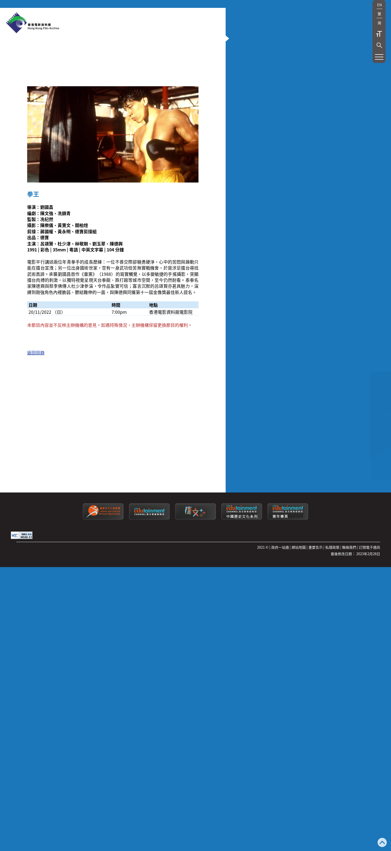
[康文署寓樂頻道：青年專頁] (287, 744)
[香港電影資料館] (32, 23)
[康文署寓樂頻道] (149, 744)
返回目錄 (36, 500)
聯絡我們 (349, 773)
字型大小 (379, 34)
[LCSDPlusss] (195, 744)
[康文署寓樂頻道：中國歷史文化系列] (241, 744)
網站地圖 (299, 773)
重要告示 (315, 773)
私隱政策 (332, 773)
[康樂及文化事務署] (103, 744)
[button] (379, 45)
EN (379, 4)
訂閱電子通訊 (369, 773)
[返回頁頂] (382, 843)
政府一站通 (280, 773)
